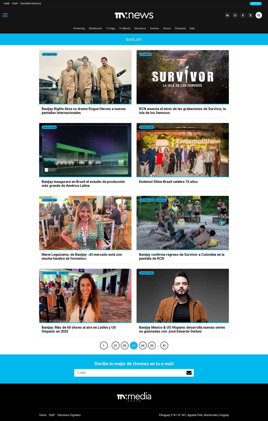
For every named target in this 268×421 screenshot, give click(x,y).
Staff (15, 3)
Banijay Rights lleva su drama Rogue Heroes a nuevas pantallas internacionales (84, 111)
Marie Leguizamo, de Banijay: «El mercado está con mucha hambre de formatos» (82, 256)
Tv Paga (110, 28)
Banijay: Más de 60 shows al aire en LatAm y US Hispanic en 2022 (79, 329)
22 (124, 345)
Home (7, 3)
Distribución (95, 28)
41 (164, 345)
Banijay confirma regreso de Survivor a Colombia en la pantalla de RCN (181, 256)
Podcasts (180, 28)
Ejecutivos (140, 28)
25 (151, 345)
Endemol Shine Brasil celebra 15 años (168, 182)
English (256, 3)
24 (142, 345)
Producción (49, 127)
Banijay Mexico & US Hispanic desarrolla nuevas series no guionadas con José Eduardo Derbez (182, 329)
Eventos (154, 28)
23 (133, 345)
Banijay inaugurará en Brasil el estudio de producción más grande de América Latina (83, 184)
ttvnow (167, 28)
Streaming (79, 28)
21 (115, 345)
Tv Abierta (124, 28)
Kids (192, 28)
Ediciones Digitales (30, 3)
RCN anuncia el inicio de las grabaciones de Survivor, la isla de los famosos (182, 111)
